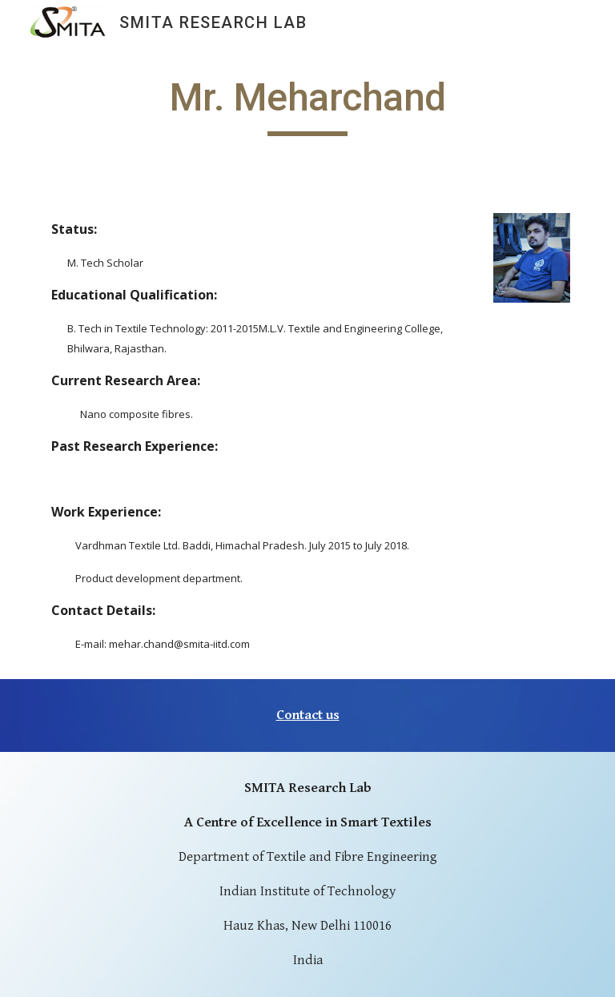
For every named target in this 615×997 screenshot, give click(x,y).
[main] (307, 105)
